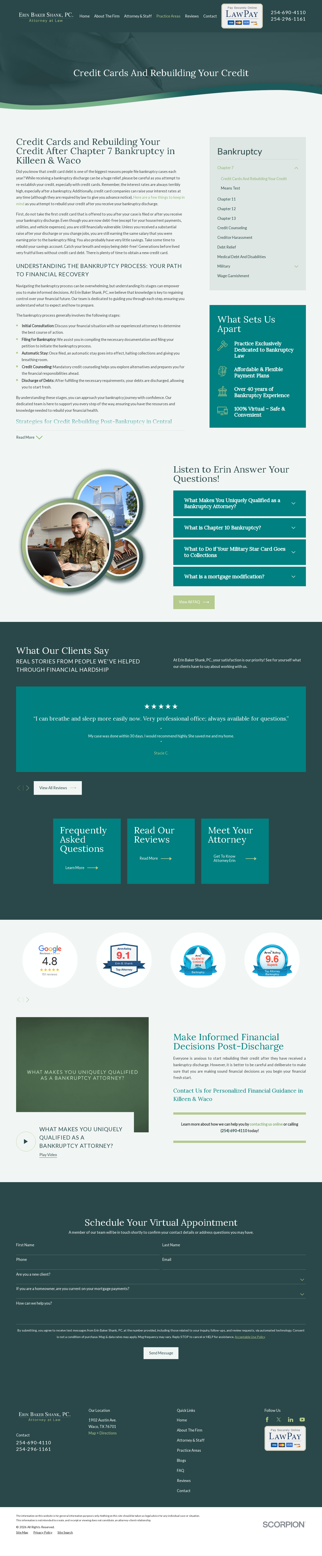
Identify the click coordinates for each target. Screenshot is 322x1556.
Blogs (181, 1498)
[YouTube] (302, 1457)
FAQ (180, 1508)
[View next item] (27, 788)
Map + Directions (103, 1471)
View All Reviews (57, 788)
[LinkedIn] (290, 1457)
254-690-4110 (288, 12)
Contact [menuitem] (210, 16)
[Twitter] (278, 1457)
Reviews (184, 1518)
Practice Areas (189, 1488)
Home (182, 1458)
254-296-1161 (288, 19)
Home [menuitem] (85, 16)
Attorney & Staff (191, 1478)
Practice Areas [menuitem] (168, 16)
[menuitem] (254, 168)
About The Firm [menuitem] (107, 16)
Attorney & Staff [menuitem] (138, 16)
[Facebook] (267, 1457)
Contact (184, 1528)
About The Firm (189, 1468)
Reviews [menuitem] (192, 16)
